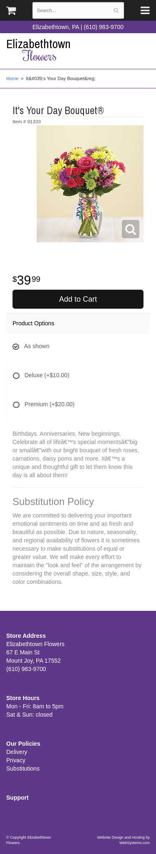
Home (12, 78)
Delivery (16, 752)
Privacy (15, 760)
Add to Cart (78, 299)
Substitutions (23, 768)
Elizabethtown (78, 50)
